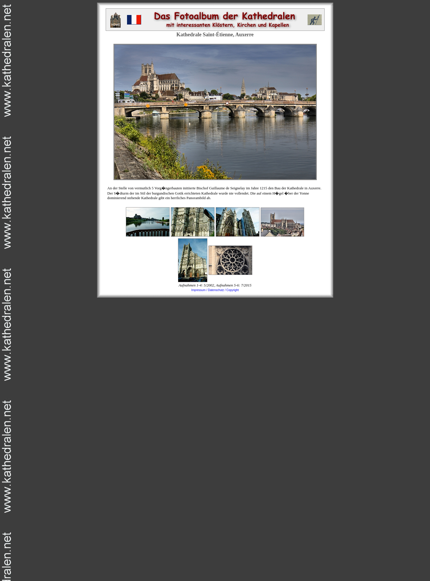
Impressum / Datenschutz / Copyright (215, 290)
